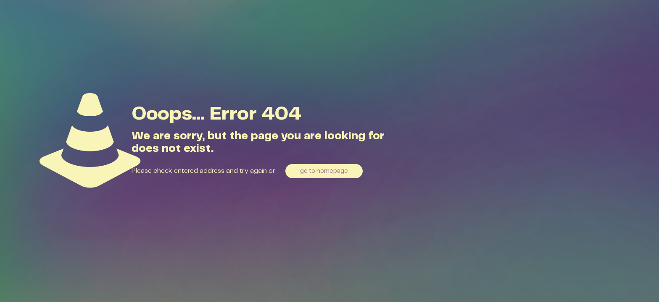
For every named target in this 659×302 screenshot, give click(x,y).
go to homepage (324, 171)
